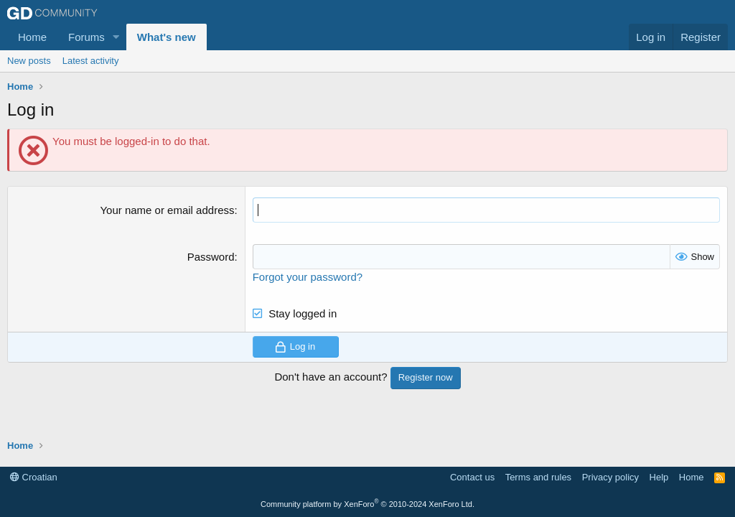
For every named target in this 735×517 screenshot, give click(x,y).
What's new (166, 37)
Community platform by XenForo (367, 504)
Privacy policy (610, 477)
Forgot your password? (307, 277)
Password (211, 257)
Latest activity (90, 60)
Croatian (33, 477)
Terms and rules (538, 477)
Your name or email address (167, 210)
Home (32, 37)
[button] (116, 37)
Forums (86, 37)
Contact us (472, 477)
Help (659, 477)
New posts (29, 60)
